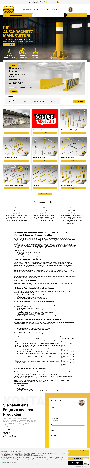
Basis (39, 463)
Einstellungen (3, 462)
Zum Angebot (14, 91)
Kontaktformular (10, 44)
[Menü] (88, 459)
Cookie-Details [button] (72, 466)
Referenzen (57, 9)
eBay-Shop (40, 455)
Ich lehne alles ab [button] (78, 458)
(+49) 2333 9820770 (81, 9)
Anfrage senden (79, 101)
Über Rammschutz (47, 9)
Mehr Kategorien (45, 195)
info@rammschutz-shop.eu (82, 10)
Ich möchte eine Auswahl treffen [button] (78, 463)
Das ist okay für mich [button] (78, 451)
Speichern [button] (78, 454)
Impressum (85, 466)
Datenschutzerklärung (42, 461)
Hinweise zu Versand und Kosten (16, 15)
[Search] (47, 15)
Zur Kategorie (16, 133)
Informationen (37, 9)
